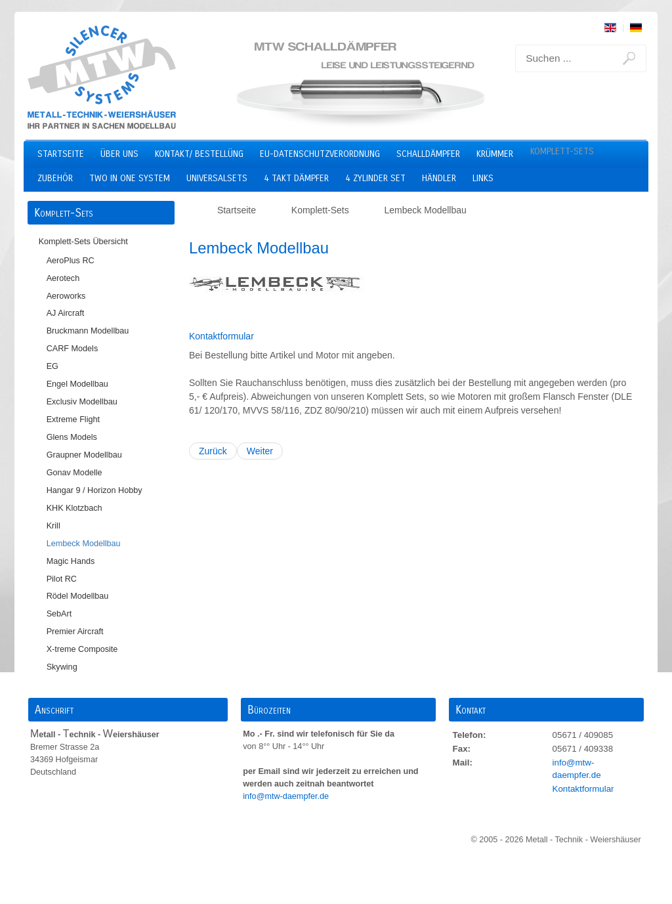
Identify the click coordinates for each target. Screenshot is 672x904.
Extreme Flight (73, 419)
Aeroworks (66, 296)
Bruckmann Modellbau (88, 330)
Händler (439, 178)
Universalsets (216, 178)
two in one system (129, 178)
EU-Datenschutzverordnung (320, 154)
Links (483, 178)
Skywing (62, 667)
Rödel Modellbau (78, 596)
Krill (53, 525)
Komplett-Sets (562, 151)
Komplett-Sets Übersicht (83, 241)
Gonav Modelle (74, 472)
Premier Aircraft (75, 631)
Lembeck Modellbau (84, 543)
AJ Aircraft (66, 313)
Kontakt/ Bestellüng (199, 154)
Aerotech (63, 278)
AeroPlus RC (70, 260)
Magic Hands (71, 561)
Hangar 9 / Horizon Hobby (94, 490)
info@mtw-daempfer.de (287, 796)
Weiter (260, 451)
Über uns (119, 154)
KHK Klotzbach (74, 508)
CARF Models (72, 348)
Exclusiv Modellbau (82, 401)
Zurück (213, 451)
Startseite (60, 154)
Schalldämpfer (428, 154)
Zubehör (55, 178)
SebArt (59, 613)
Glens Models (72, 437)
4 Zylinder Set (375, 178)
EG (52, 366)
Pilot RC (62, 579)
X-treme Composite (82, 649)
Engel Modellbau (77, 384)
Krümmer (494, 154)
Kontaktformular (221, 336)
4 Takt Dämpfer (296, 178)
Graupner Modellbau (84, 455)
